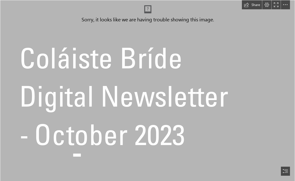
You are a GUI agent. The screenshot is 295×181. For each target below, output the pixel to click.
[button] (252, 4)
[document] (147, 90)
